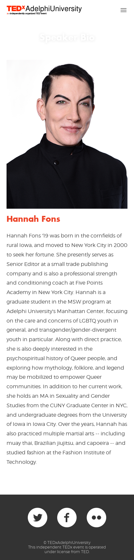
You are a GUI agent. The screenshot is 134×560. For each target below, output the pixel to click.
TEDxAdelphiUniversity (69, 542)
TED (85, 551)
